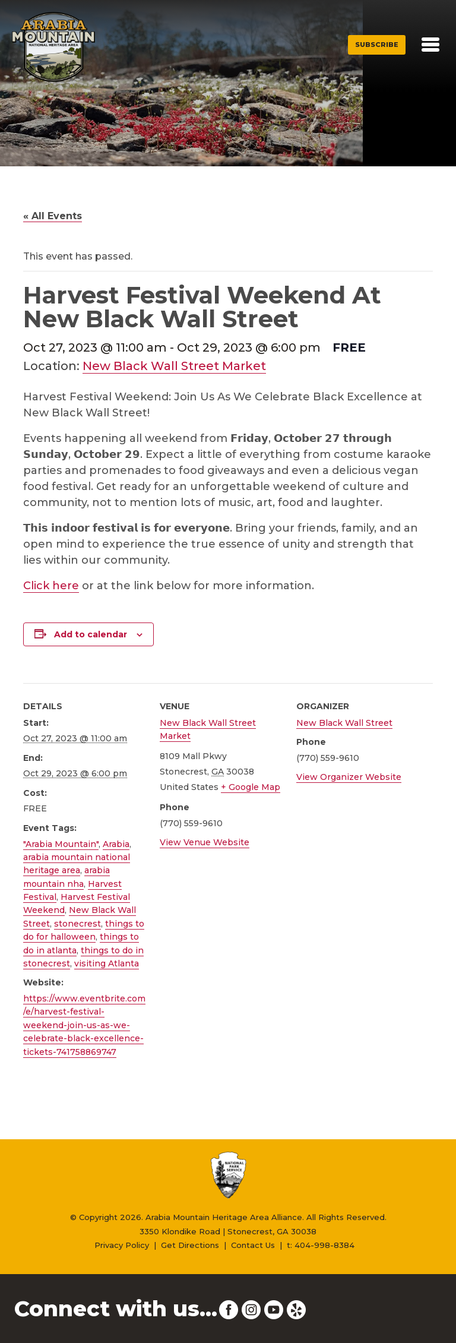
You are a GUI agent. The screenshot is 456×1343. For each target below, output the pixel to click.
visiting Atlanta (106, 963)
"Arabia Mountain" (61, 844)
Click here (51, 585)
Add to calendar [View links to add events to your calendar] (90, 634)
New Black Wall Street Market (174, 366)
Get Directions (190, 1245)
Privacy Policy (121, 1245)
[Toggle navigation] (430, 44)
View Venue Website (204, 842)
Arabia (116, 844)
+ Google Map (250, 787)
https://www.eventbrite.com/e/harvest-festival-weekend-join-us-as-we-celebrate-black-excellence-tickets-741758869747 (84, 1025)
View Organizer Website (348, 777)
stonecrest (77, 923)
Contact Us (253, 1245)
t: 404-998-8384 (320, 1245)
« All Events (52, 216)
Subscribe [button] (376, 44)
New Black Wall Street (344, 723)
